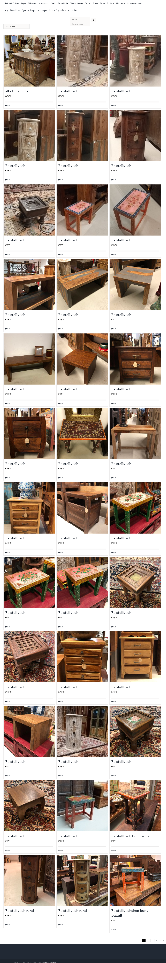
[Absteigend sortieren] (93, 20)
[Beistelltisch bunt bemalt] (135, 805)
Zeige (10, 26)
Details (8, 105)
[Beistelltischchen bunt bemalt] (135, 880)
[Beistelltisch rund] (29, 880)
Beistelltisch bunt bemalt (131, 836)
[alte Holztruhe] (29, 61)
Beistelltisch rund (19, 910)
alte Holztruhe (16, 91)
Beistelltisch (68, 91)
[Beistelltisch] (82, 61)
